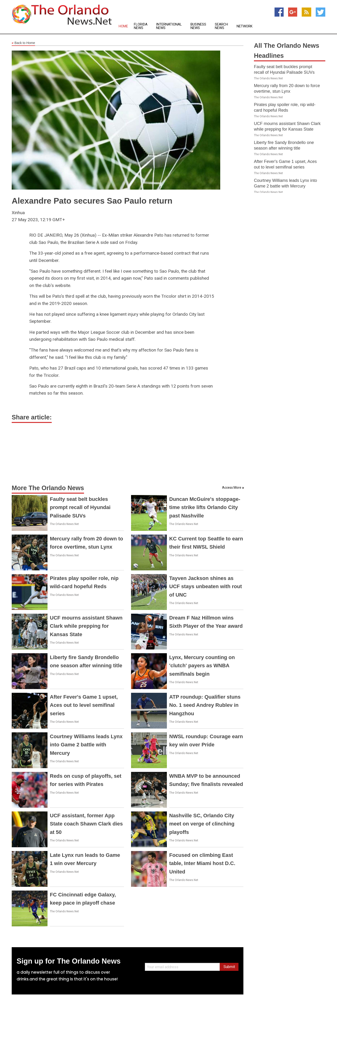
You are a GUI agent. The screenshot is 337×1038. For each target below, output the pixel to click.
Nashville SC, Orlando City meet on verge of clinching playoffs (201, 824)
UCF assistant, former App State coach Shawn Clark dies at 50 (86, 824)
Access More (231, 487)
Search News (221, 26)
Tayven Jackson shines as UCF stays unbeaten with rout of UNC (205, 586)
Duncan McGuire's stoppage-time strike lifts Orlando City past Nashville (204, 507)
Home (123, 26)
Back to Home (23, 43)
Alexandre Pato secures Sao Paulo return (92, 200)
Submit (229, 967)
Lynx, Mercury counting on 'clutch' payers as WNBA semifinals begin (202, 665)
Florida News (140, 26)
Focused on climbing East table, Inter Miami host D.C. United (202, 863)
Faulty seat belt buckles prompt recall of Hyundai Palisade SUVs (80, 507)
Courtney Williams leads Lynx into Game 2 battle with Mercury (86, 745)
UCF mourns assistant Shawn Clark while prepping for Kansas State (86, 626)
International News (169, 26)
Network (245, 26)
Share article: (32, 417)
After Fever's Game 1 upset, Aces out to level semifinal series (84, 705)
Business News (198, 26)
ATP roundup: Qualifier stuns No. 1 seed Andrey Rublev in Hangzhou (205, 705)
